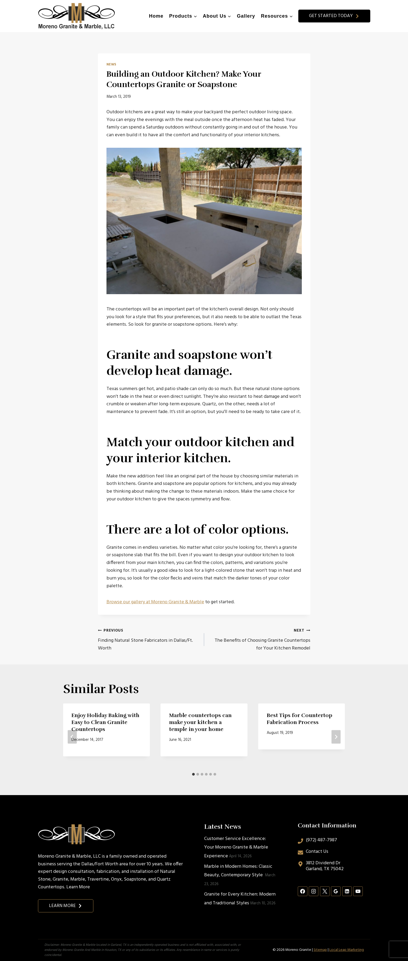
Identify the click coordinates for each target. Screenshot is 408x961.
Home (156, 16)
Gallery (246, 16)
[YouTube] (358, 891)
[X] (325, 891)
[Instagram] (313, 891)
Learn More (78, 887)
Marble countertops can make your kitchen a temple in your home (200, 722)
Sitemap (320, 950)
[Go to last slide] (72, 737)
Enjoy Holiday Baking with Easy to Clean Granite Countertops (106, 722)
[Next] (336, 737)
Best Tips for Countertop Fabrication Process (299, 719)
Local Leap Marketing (346, 950)
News (111, 64)
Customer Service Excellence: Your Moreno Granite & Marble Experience (236, 847)
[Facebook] (302, 891)
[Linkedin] (347, 891)
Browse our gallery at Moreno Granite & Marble (155, 602)
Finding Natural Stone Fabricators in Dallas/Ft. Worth (148, 639)
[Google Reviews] (336, 891)
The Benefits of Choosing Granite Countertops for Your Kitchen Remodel (259, 639)
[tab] (193, 774)
